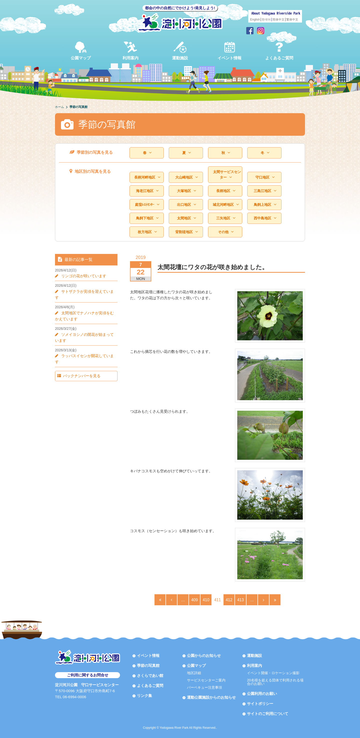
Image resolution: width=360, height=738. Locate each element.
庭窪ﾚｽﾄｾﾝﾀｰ (147, 205)
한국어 (266, 19)
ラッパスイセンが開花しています (88, 350)
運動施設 (180, 50)
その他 (225, 232)
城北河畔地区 (225, 205)
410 (206, 600)
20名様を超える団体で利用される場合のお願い (275, 682)
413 (240, 600)
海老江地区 (147, 191)
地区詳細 (194, 673)
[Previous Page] (171, 600)
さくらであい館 (150, 675)
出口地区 (187, 205)
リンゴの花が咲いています (82, 276)
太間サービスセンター (227, 175)
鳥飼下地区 (147, 218)
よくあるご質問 (279, 50)
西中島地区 (265, 218)
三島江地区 (265, 191)
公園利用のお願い (262, 693)
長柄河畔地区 (147, 177)
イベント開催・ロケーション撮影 (273, 673)
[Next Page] (263, 600)
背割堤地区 (186, 232)
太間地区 (187, 218)
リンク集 (144, 695)
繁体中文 (292, 19)
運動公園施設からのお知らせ (211, 697)
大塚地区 (187, 191)
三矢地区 (226, 218)
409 (194, 600)
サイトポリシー (260, 703)
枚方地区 (147, 232)
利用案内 (130, 50)
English (255, 19)
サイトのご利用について (267, 713)
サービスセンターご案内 (206, 680)
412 (229, 600)
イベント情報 (230, 50)
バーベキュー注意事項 (204, 687)
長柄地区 (226, 191)
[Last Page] (275, 600)
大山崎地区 (186, 177)
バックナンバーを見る (79, 364)
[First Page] (160, 600)
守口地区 (265, 177)
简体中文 (278, 19)
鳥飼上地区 (265, 205)
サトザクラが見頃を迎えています (88, 291)
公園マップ (81, 50)
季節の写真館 (148, 665)
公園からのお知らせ (204, 655)
